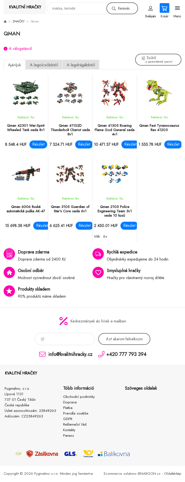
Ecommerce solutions (120, 473)
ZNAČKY (19, 21)
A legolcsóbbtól (44, 65)
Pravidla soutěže (75, 413)
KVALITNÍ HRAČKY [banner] (25, 7)
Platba (68, 407)
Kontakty (69, 430)
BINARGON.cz (149, 473)
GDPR (67, 419)
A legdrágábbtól (81, 65)
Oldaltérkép (172, 473)
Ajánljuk (14, 65)
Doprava (70, 402)
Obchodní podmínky (79, 396)
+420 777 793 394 (126, 354)
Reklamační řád (74, 424)
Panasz (68, 435)
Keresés (124, 8)
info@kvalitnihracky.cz (70, 354)
